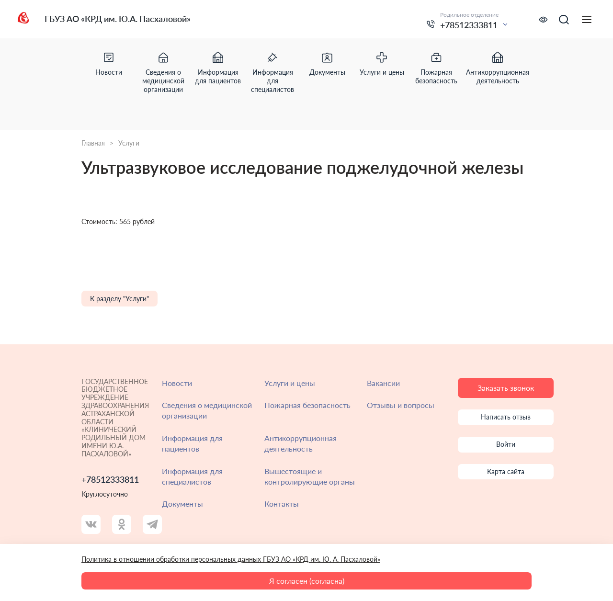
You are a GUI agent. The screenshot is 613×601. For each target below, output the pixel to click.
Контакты (281, 503)
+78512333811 (469, 25)
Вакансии (383, 382)
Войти (505, 444)
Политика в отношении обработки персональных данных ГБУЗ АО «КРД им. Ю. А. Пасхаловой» (230, 559)
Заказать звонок (505, 387)
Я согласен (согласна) (306, 580)
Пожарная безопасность (307, 404)
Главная (93, 143)
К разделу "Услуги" (119, 299)
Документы (182, 503)
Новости (177, 382)
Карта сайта (505, 471)
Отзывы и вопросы (400, 404)
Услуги (128, 143)
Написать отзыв (506, 417)
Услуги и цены (289, 382)
